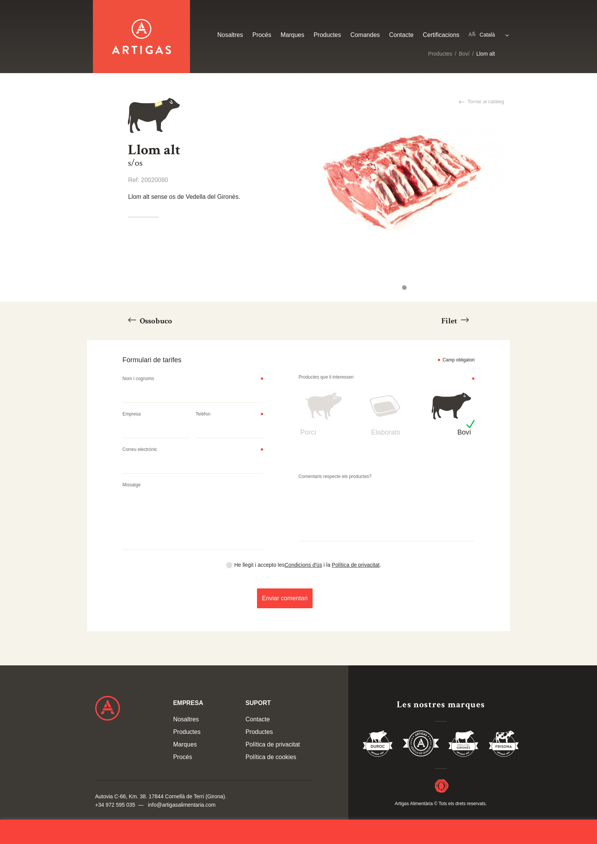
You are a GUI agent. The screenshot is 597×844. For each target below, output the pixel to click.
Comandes (365, 35)
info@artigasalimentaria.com (182, 805)
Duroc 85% (378, 745)
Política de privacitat (356, 565)
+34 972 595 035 (115, 805)
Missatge (131, 485)
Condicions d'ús (303, 565)
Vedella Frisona (503, 745)
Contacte (401, 35)
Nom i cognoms (138, 378)
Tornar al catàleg (485, 101)
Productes (440, 54)
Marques (292, 35)
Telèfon (203, 414)
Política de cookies (271, 757)
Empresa (131, 414)
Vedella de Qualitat (421, 745)
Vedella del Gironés (464, 745)
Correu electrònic (139, 449)
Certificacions (441, 35)
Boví (464, 54)
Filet (449, 321)
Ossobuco (155, 321)
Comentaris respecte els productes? (335, 476)
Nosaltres (230, 35)
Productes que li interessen (326, 377)
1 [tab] (404, 287)
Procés (261, 35)
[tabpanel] (404, 184)
